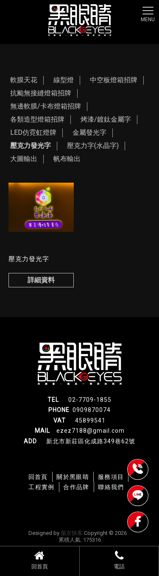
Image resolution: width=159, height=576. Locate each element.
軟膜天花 (23, 80)
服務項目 (111, 476)
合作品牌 (76, 487)
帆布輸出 (67, 159)
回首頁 (39, 560)
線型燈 (63, 80)
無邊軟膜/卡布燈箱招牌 (45, 106)
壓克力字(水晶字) (93, 146)
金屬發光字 (89, 132)
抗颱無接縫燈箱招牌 (40, 93)
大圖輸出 (23, 159)
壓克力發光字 (30, 146)
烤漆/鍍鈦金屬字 (106, 119)
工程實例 (41, 487)
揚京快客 (72, 533)
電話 (119, 560)
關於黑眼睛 (72, 476)
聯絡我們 (111, 487)
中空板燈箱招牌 (113, 80)
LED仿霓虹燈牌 (33, 132)
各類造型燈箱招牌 (37, 119)
